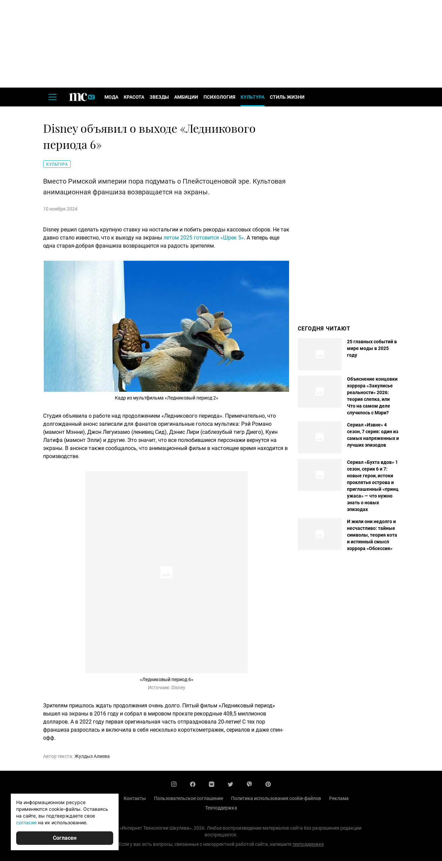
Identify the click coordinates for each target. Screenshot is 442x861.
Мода (111, 97)
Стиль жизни (287, 97)
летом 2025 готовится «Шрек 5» (203, 237)
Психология (219, 97)
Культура (252, 97)
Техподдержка (221, 807)
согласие (26, 822)
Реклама (339, 798)
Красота (134, 97)
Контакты (135, 798)
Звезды (159, 97)
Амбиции (186, 97)
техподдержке (308, 844)
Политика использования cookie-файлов (276, 798)
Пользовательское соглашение (188, 798)
